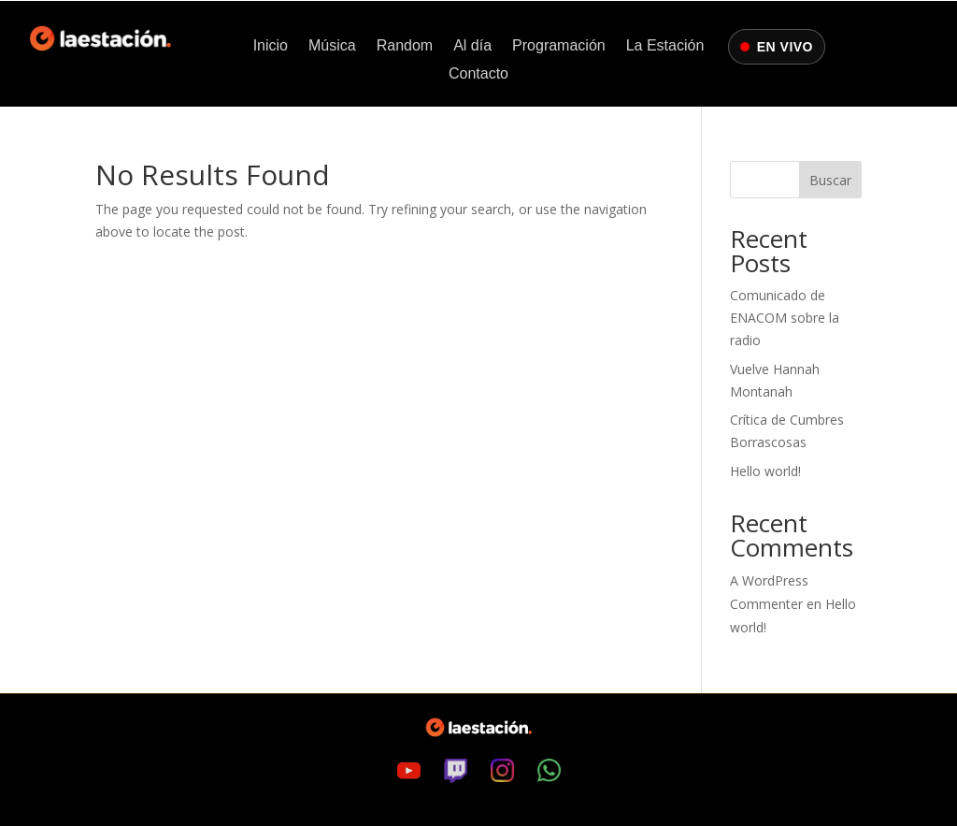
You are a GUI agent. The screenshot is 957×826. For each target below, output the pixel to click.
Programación (559, 46)
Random (405, 46)
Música (332, 46)
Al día (472, 46)
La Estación (665, 46)
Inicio (270, 46)
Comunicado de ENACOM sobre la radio (784, 317)
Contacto (478, 74)
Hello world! (765, 471)
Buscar (830, 180)
